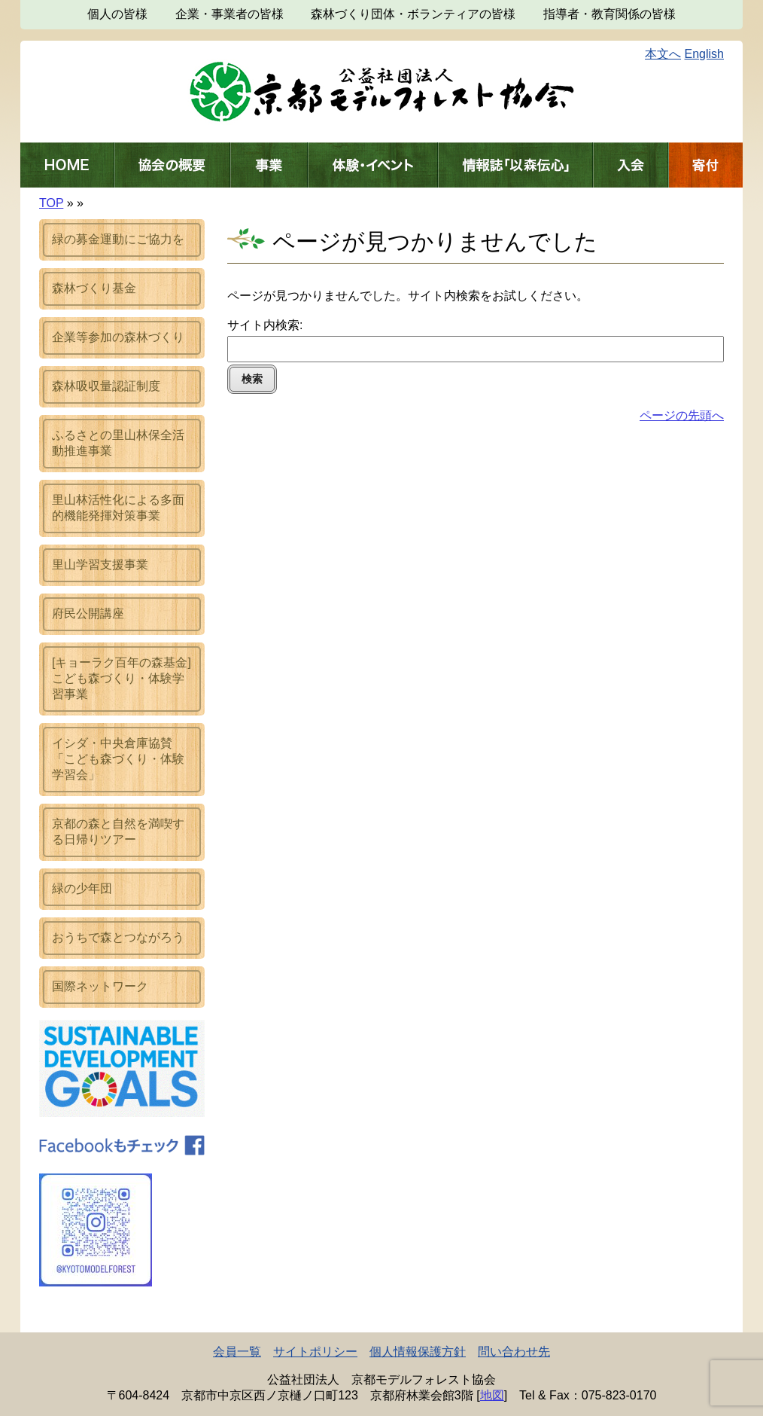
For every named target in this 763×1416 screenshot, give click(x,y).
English (704, 53)
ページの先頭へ (682, 415)
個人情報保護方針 (417, 1351)
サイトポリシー (315, 1351)
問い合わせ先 (514, 1351)
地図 (492, 1395)
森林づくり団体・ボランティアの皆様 (413, 14)
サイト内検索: (264, 325)
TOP (51, 203)
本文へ (663, 53)
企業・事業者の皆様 (229, 14)
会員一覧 (237, 1351)
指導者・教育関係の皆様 (609, 14)
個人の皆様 (117, 14)
